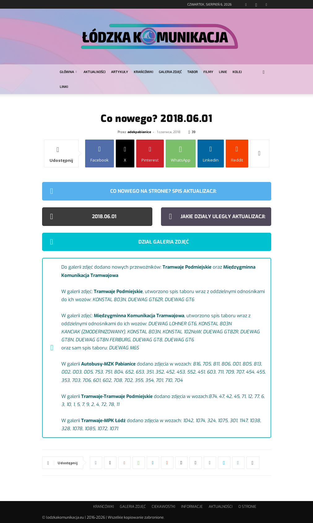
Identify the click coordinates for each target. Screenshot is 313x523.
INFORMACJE (192, 506)
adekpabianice (139, 132)
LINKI (64, 86)
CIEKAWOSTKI (163, 506)
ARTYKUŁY (119, 72)
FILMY (208, 72)
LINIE (223, 72)
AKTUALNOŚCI (95, 72)
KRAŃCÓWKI (143, 72)
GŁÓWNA (68, 72)
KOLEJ (237, 72)
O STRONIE (247, 506)
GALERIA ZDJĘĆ (170, 72)
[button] (263, 72)
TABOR (192, 72)
